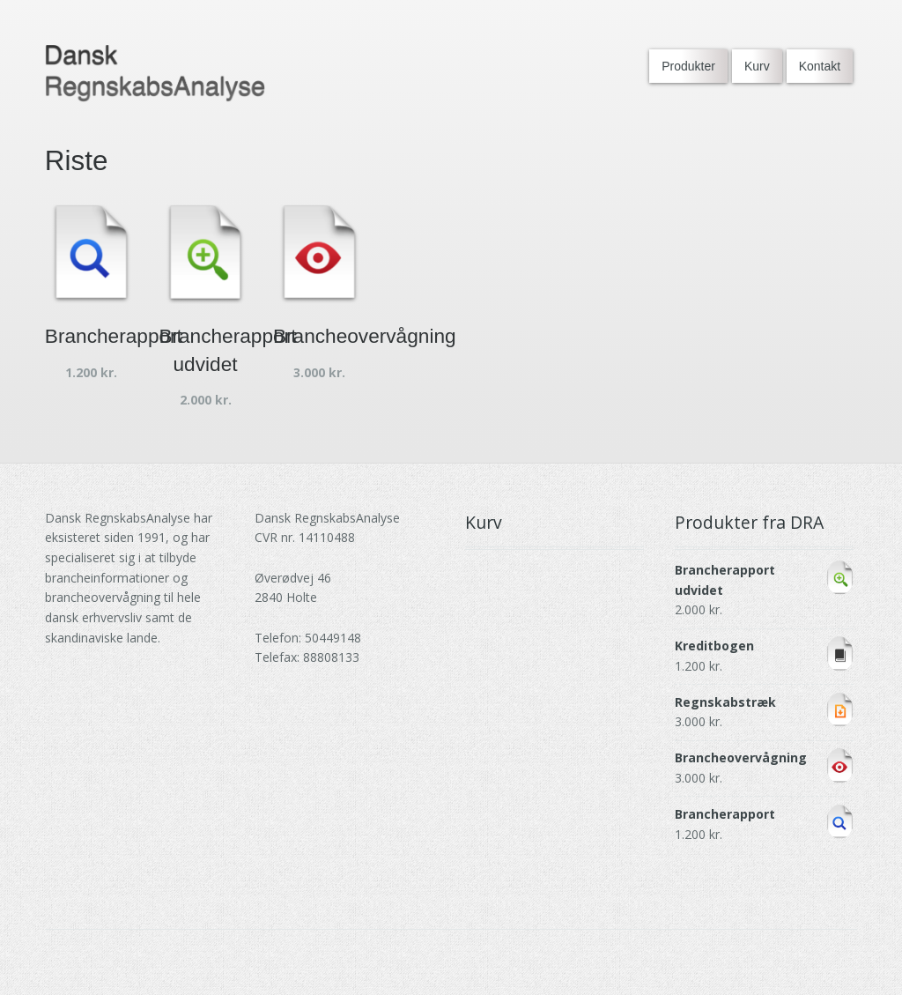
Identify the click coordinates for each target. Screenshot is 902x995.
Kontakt (819, 66)
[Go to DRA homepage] (155, 73)
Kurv (757, 66)
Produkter (688, 66)
